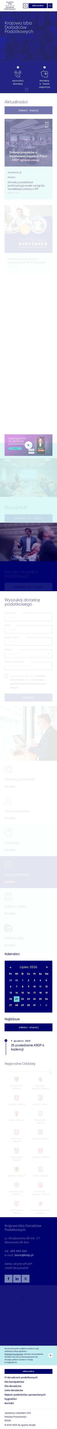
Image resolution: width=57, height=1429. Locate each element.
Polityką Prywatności (14, 1354)
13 (10, 992)
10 (34, 986)
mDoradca (37, 5)
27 (10, 1005)
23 (28, 999)
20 (10, 999)
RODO (8, 1420)
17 (34, 992)
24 (34, 999)
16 (28, 992)
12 (46, 986)
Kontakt (9, 1403)
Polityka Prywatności (15, 1417)
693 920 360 (18, 1253)
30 (16, 980)
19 (46, 992)
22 (22, 999)
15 (22, 992)
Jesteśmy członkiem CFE (18, 1413)
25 (40, 999)
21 (16, 999)
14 (16, 992)
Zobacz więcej (28, 112)
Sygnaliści (11, 1398)
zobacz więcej (28, 1027)
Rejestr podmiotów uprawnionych (25, 1394)
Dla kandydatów (14, 1381)
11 (40, 986)
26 (46, 999)
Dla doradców (13, 1386)
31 (34, 1005)
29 (10, 980)
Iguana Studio (28, 1425)
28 (16, 1005)
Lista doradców (14, 1390)
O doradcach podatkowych (21, 1377)
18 (40, 992)
